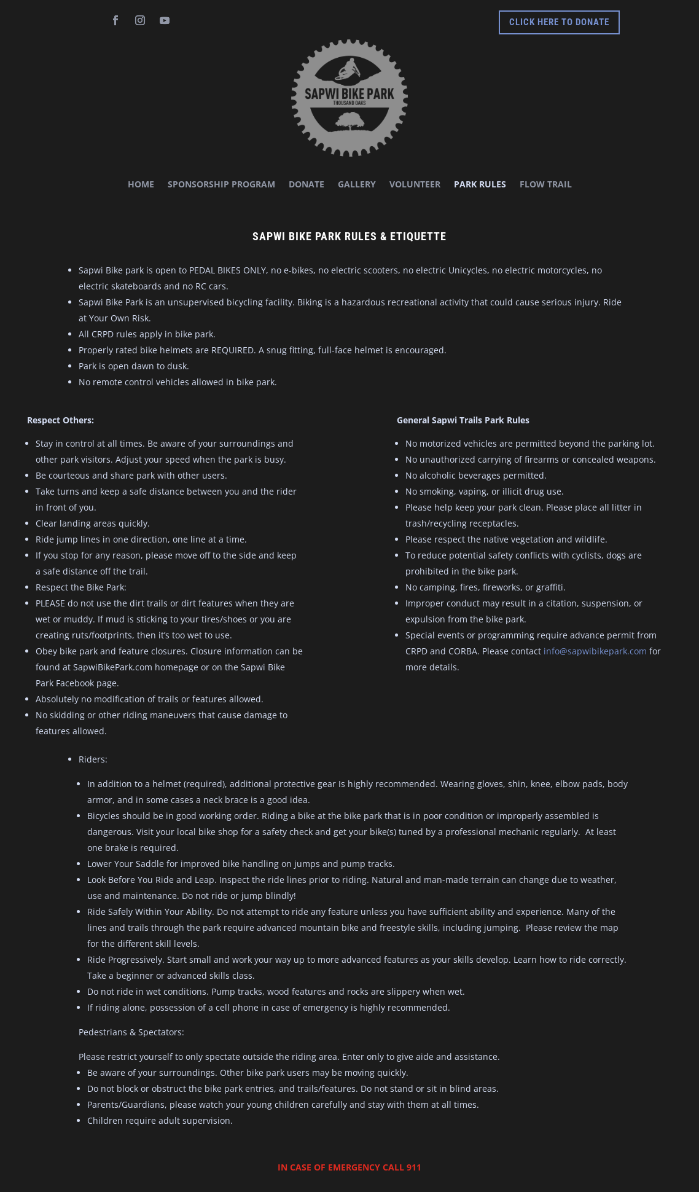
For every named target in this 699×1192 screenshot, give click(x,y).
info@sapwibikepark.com (596, 651)
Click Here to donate (559, 22)
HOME (141, 184)
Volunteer (414, 184)
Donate (306, 184)
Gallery (357, 184)
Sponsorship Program (221, 184)
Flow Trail (546, 184)
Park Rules (480, 184)
